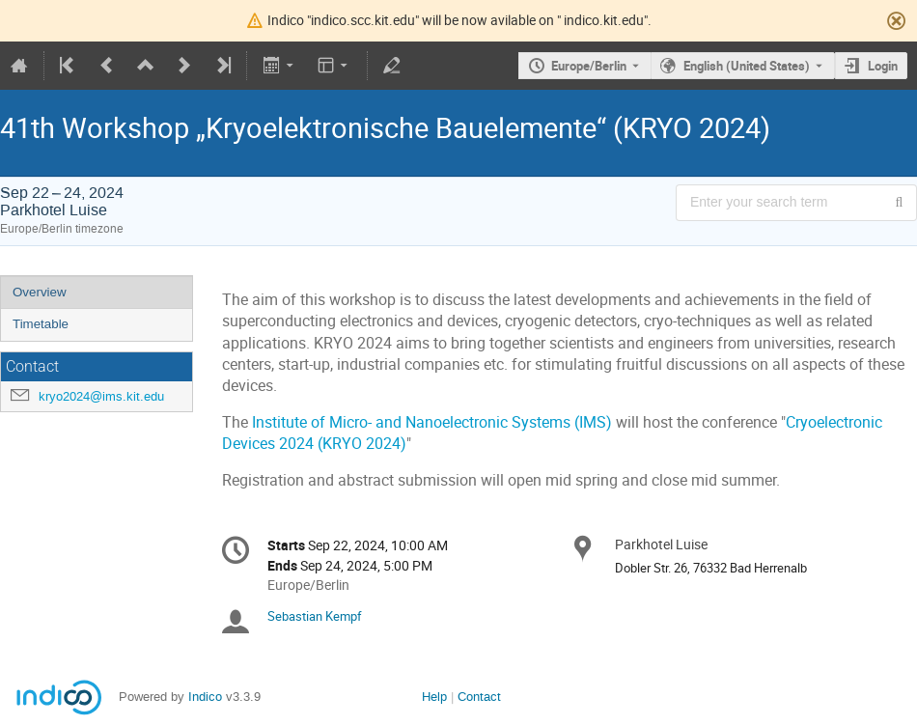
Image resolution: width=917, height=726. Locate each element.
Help (434, 696)
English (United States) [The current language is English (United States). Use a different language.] (746, 65)
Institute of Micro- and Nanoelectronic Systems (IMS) (434, 422)
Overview (40, 292)
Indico (205, 696)
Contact (479, 696)
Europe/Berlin (588, 65)
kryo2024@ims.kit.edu (101, 396)
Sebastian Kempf (314, 616)
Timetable (41, 324)
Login (883, 65)
